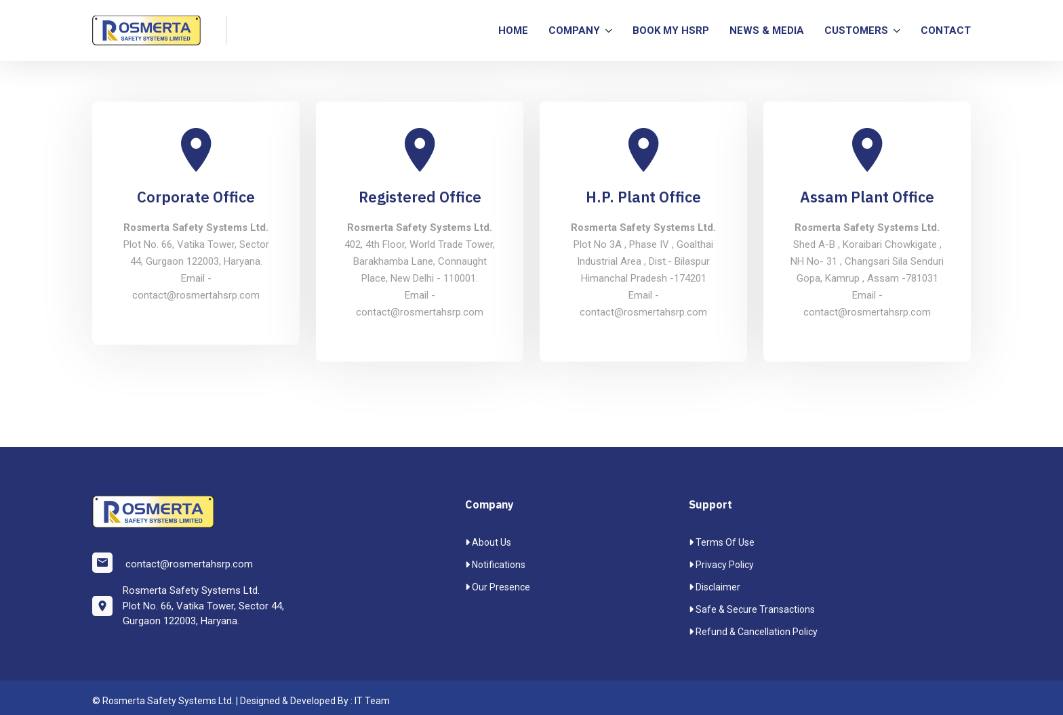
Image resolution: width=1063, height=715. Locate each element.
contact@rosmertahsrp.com (172, 562)
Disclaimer (714, 587)
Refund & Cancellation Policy (753, 631)
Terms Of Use (722, 542)
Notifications (495, 564)
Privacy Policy (721, 564)
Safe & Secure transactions (752, 609)
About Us (488, 542)
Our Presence (497, 587)
